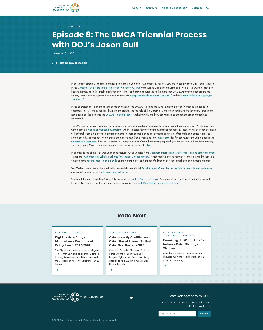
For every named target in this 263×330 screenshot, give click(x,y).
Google (154, 179)
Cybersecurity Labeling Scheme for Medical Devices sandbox (117, 156)
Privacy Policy (86, 297)
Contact (197, 7)
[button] (136, 8)
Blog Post (58, 26)
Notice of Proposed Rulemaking (105, 130)
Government (73, 26)
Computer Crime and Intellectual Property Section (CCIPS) (109, 88)
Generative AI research (83, 141)
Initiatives (151, 7)
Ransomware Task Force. (116, 172)
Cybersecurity (170, 235)
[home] (88, 7)
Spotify (134, 179)
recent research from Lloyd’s (102, 160)
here (149, 145)
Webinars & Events (173, 232)
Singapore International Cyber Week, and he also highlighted (182, 153)
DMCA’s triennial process (119, 114)
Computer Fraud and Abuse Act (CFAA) (151, 95)
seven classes (164, 137)
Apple (143, 179)
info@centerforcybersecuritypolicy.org (159, 183)
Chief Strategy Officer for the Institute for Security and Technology (177, 168)
